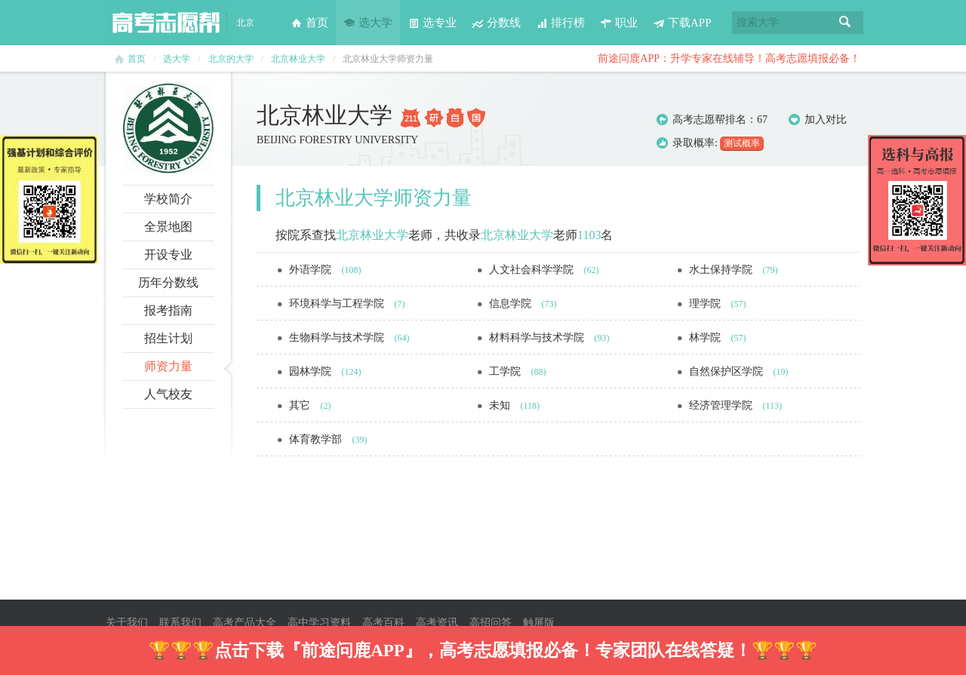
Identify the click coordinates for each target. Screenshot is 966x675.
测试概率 (742, 143)
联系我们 (180, 622)
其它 (301, 405)
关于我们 (127, 622)
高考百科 (383, 622)
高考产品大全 (244, 622)
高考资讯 (437, 622)
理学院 (706, 303)
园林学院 (311, 371)
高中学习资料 (319, 622)
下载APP (682, 23)
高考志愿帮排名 (709, 119)
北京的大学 (231, 59)
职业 (619, 23)
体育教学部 (317, 439)
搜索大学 (758, 22)
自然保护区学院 (727, 371)
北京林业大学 (298, 59)
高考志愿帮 (166, 22)
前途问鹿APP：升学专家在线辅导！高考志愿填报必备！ (729, 58)
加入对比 (818, 120)
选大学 (367, 23)
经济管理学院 (722, 405)
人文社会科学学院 (533, 269)
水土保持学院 (722, 269)
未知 (501, 405)
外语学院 (311, 269)
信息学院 (511, 303)
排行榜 (560, 23)
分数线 (496, 23)
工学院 (506, 371)
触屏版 (539, 622)
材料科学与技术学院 (538, 337)
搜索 (845, 22)
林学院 (706, 337)
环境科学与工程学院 (338, 303)
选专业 (432, 23)
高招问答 (490, 622)
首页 (309, 23)
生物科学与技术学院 (338, 337)
